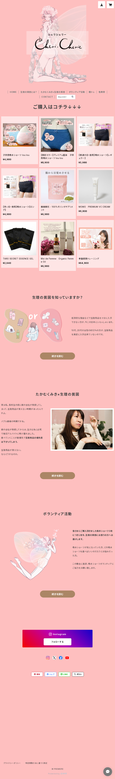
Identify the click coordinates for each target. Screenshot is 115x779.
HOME (13, 92)
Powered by (57, 774)
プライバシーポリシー (12, 763)
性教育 (102, 92)
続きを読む (57, 356)
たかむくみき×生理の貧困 (53, 92)
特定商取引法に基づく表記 (36, 763)
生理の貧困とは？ (28, 92)
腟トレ (92, 92)
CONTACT (47, 97)
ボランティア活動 (77, 92)
